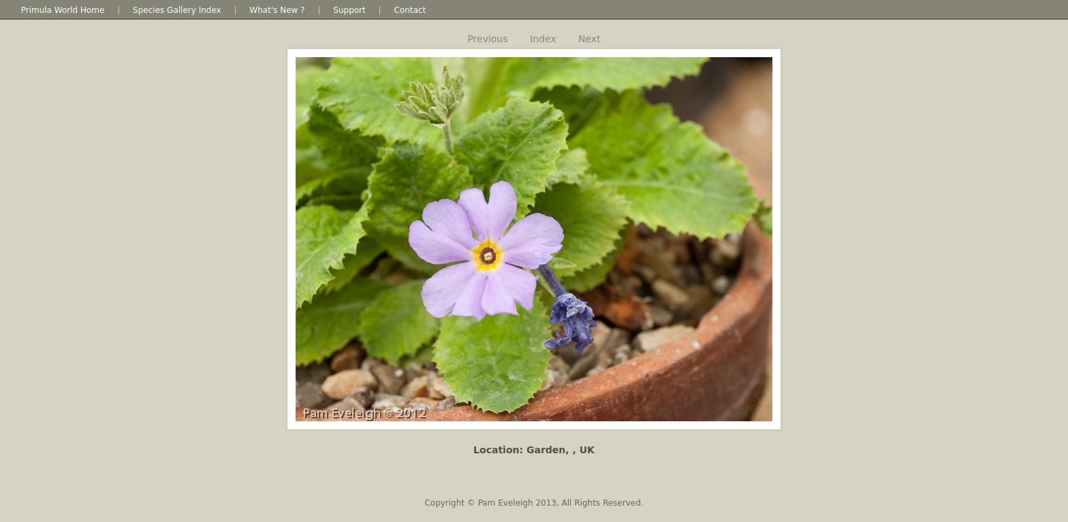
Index (543, 38)
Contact (410, 10)
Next (589, 38)
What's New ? (276, 10)
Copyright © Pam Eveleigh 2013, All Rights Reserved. (533, 503)
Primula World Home (63, 10)
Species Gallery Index (177, 10)
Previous (487, 38)
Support (349, 10)
